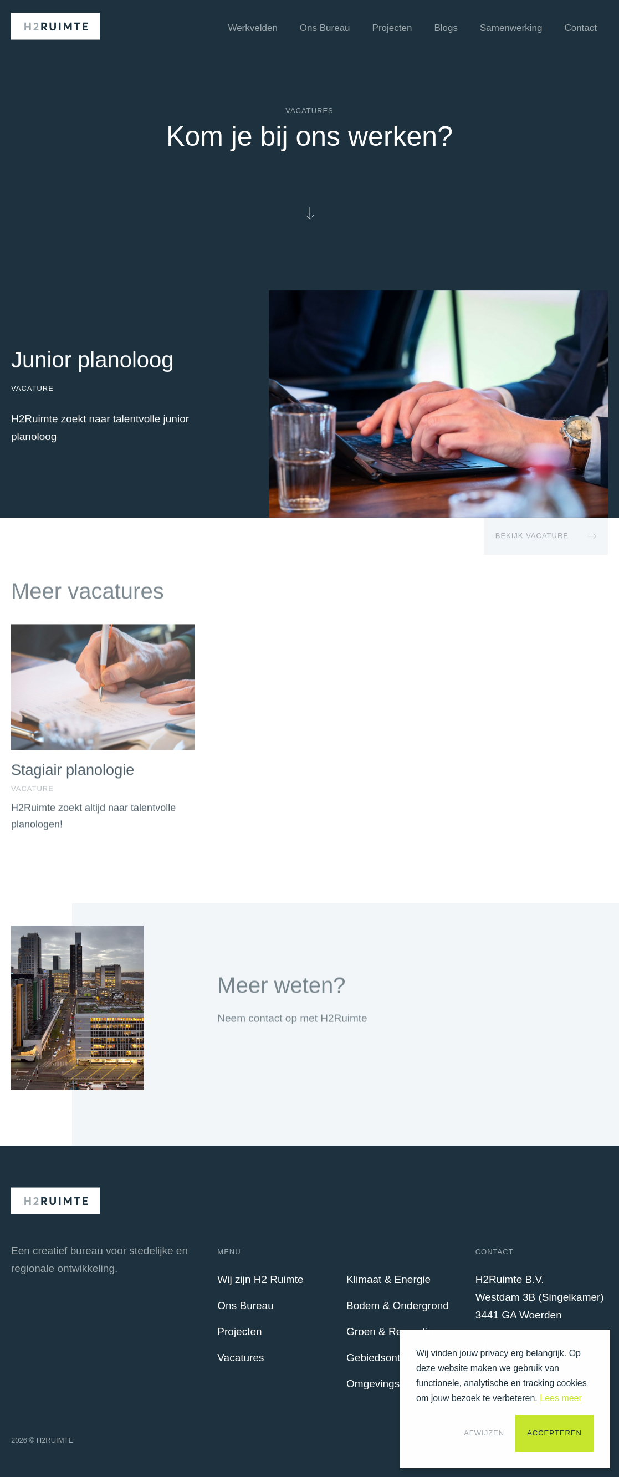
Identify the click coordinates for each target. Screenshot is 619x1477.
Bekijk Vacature (532, 536)
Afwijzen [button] (484, 1433)
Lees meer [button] (561, 1398)
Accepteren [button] (554, 1433)
